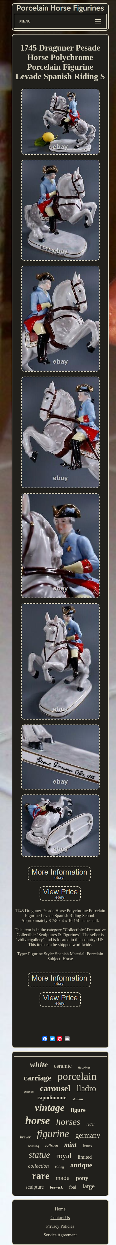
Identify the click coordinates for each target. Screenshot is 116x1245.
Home (60, 1209)
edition (51, 1145)
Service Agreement (60, 1235)
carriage (37, 1078)
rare (40, 1175)
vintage (49, 1107)
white (39, 1064)
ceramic (62, 1066)
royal (63, 1156)
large (89, 1186)
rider (91, 1124)
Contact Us (60, 1217)
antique (81, 1165)
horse (37, 1121)
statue (39, 1155)
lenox (87, 1146)
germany (87, 1135)
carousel (55, 1088)
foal (72, 1187)
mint (70, 1144)
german (29, 1091)
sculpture (35, 1187)
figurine (53, 1133)
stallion (77, 1099)
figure (78, 1110)
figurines (84, 1067)
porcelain (77, 1076)
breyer (25, 1137)
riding (59, 1167)
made (63, 1178)
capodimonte (52, 1097)
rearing (33, 1146)
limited (85, 1157)
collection (38, 1166)
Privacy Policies (60, 1226)
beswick (56, 1187)
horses (68, 1121)
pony (82, 1178)
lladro (86, 1088)
